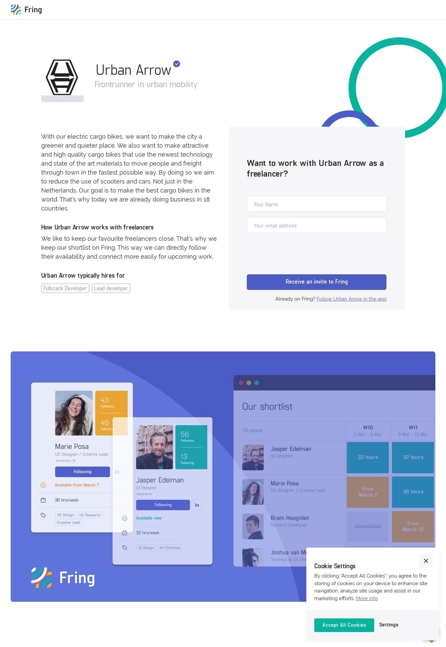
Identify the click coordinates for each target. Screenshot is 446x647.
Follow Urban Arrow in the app (351, 299)
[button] (426, 561)
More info (367, 598)
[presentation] (297, 255)
